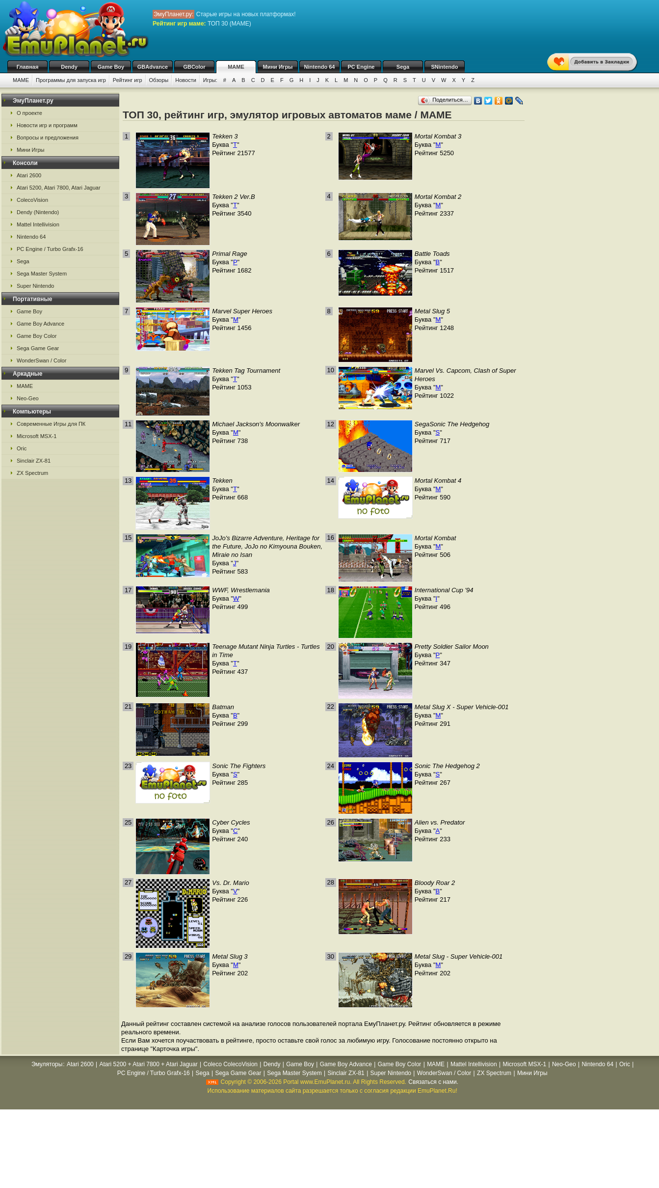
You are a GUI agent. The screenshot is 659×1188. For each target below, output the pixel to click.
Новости (185, 80)
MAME (236, 67)
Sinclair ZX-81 (34, 461)
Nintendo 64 (319, 67)
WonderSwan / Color (41, 360)
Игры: (210, 80)
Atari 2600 (29, 175)
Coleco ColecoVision (230, 1064)
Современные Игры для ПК (51, 424)
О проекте (29, 113)
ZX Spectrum (32, 473)
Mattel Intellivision (38, 224)
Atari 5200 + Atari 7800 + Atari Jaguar (149, 1064)
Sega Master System (42, 273)
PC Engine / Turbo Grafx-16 (50, 249)
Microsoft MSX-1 (36, 436)
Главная (28, 67)
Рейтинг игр (127, 80)
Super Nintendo (35, 286)
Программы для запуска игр (71, 80)
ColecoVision (32, 200)
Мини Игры (278, 67)
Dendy (69, 67)
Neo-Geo (28, 398)
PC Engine (360, 67)
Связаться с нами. (433, 1081)
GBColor (194, 67)
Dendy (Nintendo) (38, 212)
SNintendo (444, 67)
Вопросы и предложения (48, 137)
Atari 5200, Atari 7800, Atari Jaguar (59, 188)
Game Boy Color (36, 336)
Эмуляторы (46, 1064)
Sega (402, 67)
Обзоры (159, 80)
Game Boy (111, 67)
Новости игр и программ (47, 125)
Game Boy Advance (40, 324)
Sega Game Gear (38, 348)
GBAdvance (152, 67)
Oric (21, 448)
